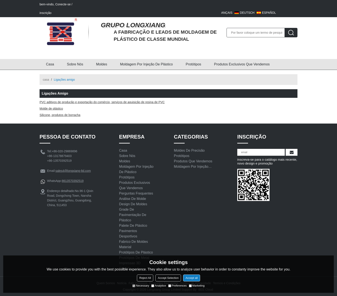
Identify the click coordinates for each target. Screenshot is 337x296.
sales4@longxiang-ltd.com (73, 170)
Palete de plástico (133, 225)
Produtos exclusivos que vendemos (242, 64)
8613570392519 (72, 181)
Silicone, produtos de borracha (60, 115)
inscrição (45, 13)
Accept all (191, 277)
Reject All (145, 277)
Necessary (140, 285)
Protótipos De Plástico (136, 252)
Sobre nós (75, 64)
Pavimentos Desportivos (128, 233)
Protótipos (193, 64)
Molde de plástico (51, 108)
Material (125, 247)
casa (46, 79)
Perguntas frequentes (136, 193)
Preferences (177, 285)
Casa (50, 64)
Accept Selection (168, 277)
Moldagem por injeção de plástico (146, 64)
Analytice (158, 285)
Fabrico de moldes (133, 241)
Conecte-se (63, 4)
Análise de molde (132, 199)
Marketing (197, 285)
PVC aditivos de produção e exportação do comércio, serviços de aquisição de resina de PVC (102, 102)
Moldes (101, 64)
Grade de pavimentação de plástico (132, 215)
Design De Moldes (133, 204)
